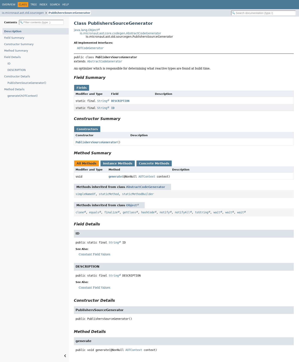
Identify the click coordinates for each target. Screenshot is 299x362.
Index (43, 4)
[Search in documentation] (263, 13)
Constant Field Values (94, 254)
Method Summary (16, 50)
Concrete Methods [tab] (154, 163)
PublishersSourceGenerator (69, 12)
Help (65, 4)
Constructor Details (17, 76)
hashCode (147, 212)
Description (12, 31)
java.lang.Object (86, 30)
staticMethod (109, 194)
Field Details (12, 57)
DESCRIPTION (16, 70)
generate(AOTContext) (22, 95)
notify (165, 212)
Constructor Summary (19, 44)
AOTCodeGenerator (90, 48)
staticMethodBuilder (138, 194)
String (102, 101)
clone (80, 212)
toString (201, 212)
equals (94, 212)
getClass (129, 212)
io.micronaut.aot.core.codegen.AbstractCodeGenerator (120, 33)
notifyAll (182, 212)
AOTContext (146, 176)
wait (216, 212)
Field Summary (14, 37)
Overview (8, 4)
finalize (111, 212)
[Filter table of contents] (41, 22)
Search (55, 4)
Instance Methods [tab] (117, 163)
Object (131, 205)
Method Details (14, 89)
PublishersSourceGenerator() (26, 82)
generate (115, 176)
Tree (34, 4)
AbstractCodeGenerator (104, 61)
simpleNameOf (86, 194)
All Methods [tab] (86, 163)
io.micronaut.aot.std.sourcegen (23, 12)
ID (8, 63)
